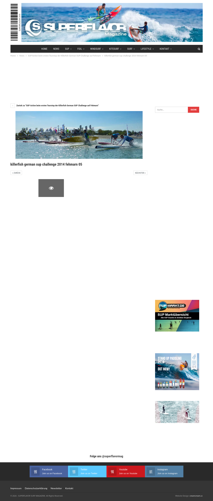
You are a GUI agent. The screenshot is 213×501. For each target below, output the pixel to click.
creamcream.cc (196, 495)
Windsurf (95, 49)
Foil (79, 49)
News (56, 49)
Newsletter (56, 488)
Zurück (16, 173)
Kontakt (164, 49)
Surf (129, 49)
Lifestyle (146, 49)
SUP (67, 49)
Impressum (16, 488)
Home (44, 49)
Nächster (140, 173)
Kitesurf (114, 49)
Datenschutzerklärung (36, 488)
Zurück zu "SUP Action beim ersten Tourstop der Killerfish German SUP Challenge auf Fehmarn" (54, 105)
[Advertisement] (106, 80)
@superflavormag (112, 456)
